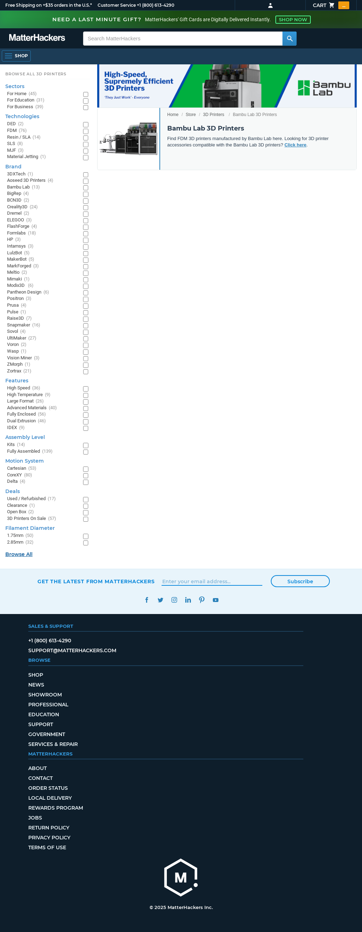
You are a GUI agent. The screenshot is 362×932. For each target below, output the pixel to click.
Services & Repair (53, 744)
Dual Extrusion (26, 421)
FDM (17, 130)
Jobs (35, 818)
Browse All (19, 554)
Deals (12, 491)
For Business (25, 107)
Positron (19, 298)
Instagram (174, 600)
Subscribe (300, 581)
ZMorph (18, 364)
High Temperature (29, 395)
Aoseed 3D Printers (30, 180)
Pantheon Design (28, 292)
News (36, 685)
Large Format (25, 401)
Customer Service (117, 5)
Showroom (45, 694)
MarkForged (23, 266)
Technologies (22, 116)
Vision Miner (23, 358)
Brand (13, 166)
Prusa (17, 305)
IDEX (16, 427)
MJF (15, 150)
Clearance (21, 505)
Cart (331, 5)
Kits (16, 444)
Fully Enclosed (26, 414)
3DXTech (20, 174)
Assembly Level (25, 437)
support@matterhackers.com (72, 650)
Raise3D (19, 318)
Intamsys (20, 246)
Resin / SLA (24, 137)
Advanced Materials (32, 408)
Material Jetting (26, 157)
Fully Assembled (30, 451)
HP (14, 239)
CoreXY (19, 475)
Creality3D (22, 207)
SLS (15, 143)
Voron (17, 344)
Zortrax (19, 371)
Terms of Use (47, 847)
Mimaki (18, 279)
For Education (26, 100)
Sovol (16, 331)
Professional (48, 704)
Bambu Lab (23, 187)
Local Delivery (50, 798)
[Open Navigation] (16, 56)
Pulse (16, 312)
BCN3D (18, 200)
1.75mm (20, 535)
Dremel (18, 213)
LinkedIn (188, 600)
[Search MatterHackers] (289, 38)
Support (40, 724)
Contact (40, 778)
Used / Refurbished (31, 499)
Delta (16, 481)
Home (173, 114)
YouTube (215, 600)
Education (43, 714)
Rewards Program (55, 808)
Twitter (160, 600)
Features (16, 380)
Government (46, 734)
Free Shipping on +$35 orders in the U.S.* (48, 5)
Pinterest (201, 600)
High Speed (23, 388)
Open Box (20, 512)
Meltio (17, 272)
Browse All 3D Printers (35, 73)
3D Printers (213, 114)
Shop (35, 675)
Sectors (14, 86)
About (37, 768)
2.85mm (20, 542)
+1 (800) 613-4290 (155, 5)
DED (15, 124)
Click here (295, 144)
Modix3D (20, 285)
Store (191, 114)
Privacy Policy (49, 837)
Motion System (24, 461)
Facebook (146, 600)
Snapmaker (23, 325)
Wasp (17, 351)
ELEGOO (19, 220)
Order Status (48, 788)
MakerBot (20, 259)
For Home (22, 94)
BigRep (18, 193)
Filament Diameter (30, 528)
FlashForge (22, 226)
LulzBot (18, 253)
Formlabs (21, 233)
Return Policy (48, 827)
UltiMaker (21, 338)
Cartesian (21, 468)
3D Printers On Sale (31, 518)
